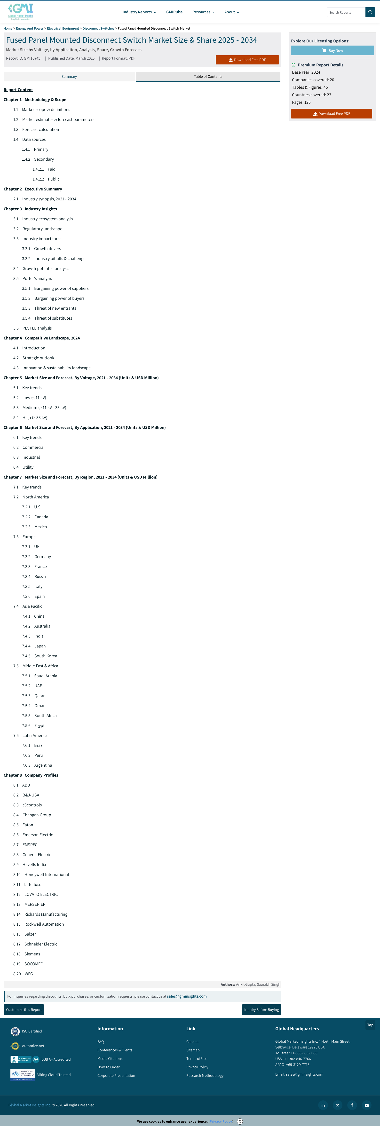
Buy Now (332, 50)
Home (8, 28)
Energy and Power (29, 28)
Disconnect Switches (98, 28)
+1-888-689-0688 (303, 1053)
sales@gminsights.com (186, 996)
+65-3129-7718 (297, 1064)
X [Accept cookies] (240, 1121)
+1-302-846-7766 (297, 1059)
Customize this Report (24, 1009)
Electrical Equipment (63, 28)
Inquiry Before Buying (261, 1009)
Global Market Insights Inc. (29, 1105)
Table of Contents (208, 76)
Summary (69, 76)
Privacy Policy (221, 1121)
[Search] (370, 12)
